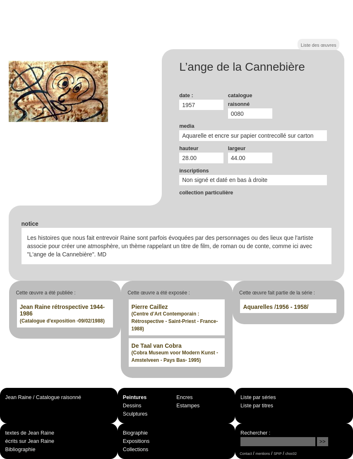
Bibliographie (20, 449)
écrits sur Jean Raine (29, 441)
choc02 (291, 454)
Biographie (135, 433)
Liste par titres (256, 406)
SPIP (277, 454)
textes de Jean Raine (29, 433)
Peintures (134, 397)
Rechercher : (255, 433)
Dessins (132, 406)
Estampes (187, 406)
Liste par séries (258, 397)
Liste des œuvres (318, 45)
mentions (263, 454)
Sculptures (135, 414)
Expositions (136, 441)
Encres (184, 397)
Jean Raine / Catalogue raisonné (43, 397)
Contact (246, 454)
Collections (136, 449)
